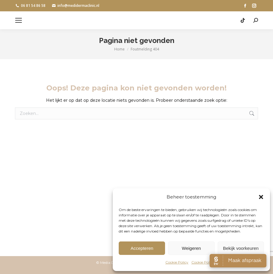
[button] (261, 197)
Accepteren (142, 248)
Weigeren (191, 248)
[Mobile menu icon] (18, 20)
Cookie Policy (176, 262)
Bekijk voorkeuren (241, 248)
